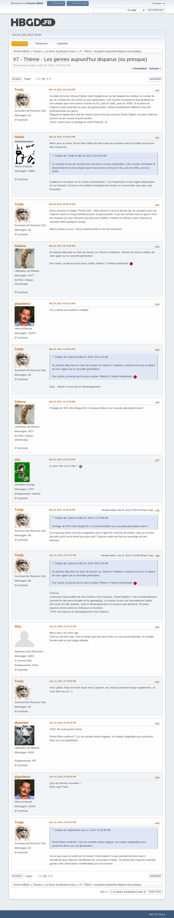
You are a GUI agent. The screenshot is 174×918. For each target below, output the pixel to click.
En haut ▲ (160, 914)
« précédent (139, 68)
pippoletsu (23, 303)
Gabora (20, 245)
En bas (16, 79)
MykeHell (21, 722)
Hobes (19, 136)
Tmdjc (19, 89)
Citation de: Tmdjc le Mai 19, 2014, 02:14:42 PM (81, 155)
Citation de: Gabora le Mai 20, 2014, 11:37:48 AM (81, 517)
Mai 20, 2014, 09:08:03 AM (62, 204)
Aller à (103, 891)
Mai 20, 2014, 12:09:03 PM (62, 509)
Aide (151, 914)
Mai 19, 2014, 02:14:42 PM (62, 89)
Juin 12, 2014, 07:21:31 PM (62, 626)
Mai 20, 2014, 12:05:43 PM (62, 459)
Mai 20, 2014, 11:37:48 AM (62, 401)
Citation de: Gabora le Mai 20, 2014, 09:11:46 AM (81, 356)
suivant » (155, 68)
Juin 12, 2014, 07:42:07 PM (62, 822)
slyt (17, 459)
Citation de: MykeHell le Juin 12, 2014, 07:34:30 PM (83, 829)
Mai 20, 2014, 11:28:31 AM (62, 348)
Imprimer (155, 79)
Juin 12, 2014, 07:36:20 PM (62, 776)
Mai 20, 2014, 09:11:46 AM (62, 245)
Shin (18, 626)
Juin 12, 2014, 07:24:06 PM (62, 681)
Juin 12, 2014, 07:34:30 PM (62, 722)
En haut (17, 876)
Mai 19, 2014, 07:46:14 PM (62, 136)
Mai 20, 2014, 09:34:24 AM (62, 303)
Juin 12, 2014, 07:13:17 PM (62, 555)
